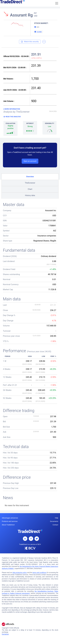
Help (56, 518)
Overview (30, 176)
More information (11, 109)
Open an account (30, 161)
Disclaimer (5, 634)
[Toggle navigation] (56, 3)
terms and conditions (39, 572)
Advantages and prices (10, 518)
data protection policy (19, 572)
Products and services (10, 521)
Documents (54, 521)
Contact (55, 525)
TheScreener (30, 183)
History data (30, 195)
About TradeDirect (8, 525)
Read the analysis (13, 117)
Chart (30, 189)
